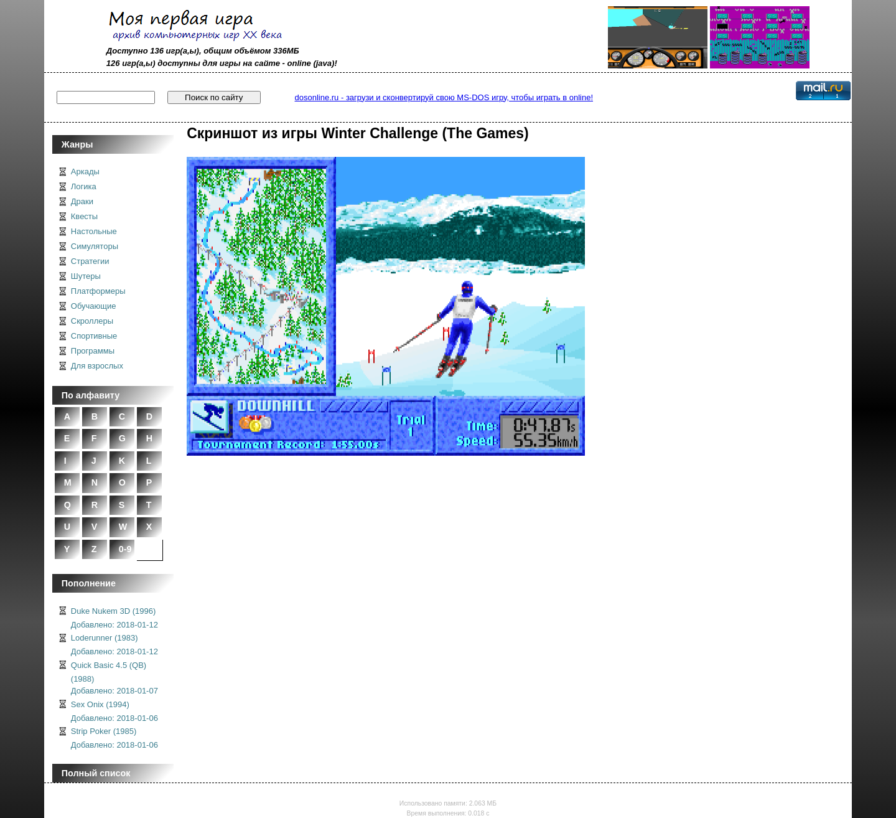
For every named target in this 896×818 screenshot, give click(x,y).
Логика (83, 186)
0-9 (125, 549)
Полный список (96, 773)
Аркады (85, 171)
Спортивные (94, 336)
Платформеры (98, 291)
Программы (92, 350)
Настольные (94, 231)
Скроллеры (92, 321)
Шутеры (86, 276)
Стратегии (90, 261)
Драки (82, 201)
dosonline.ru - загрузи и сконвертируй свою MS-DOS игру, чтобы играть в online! (444, 97)
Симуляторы (94, 246)
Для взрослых (97, 365)
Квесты (84, 216)
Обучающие (93, 306)
